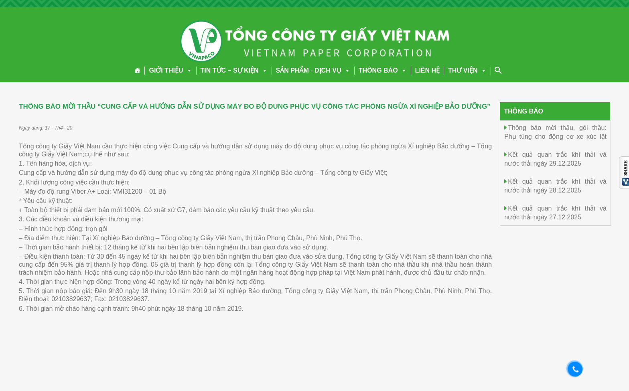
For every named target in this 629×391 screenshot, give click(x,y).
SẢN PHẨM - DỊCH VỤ (313, 70)
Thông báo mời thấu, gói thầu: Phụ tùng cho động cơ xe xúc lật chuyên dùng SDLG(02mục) (555, 136)
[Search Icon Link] (498, 70)
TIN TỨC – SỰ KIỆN (234, 70)
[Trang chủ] (137, 71)
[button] (187, 70)
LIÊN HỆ (427, 70)
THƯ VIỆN (467, 70)
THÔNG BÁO (383, 70)
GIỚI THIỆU (170, 70)
